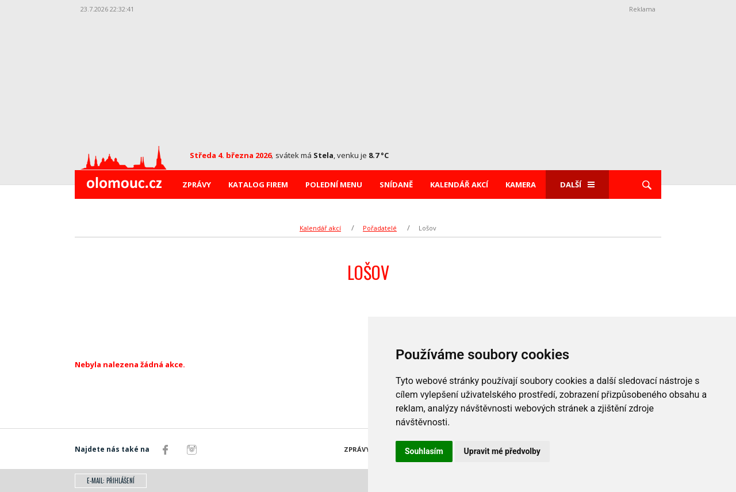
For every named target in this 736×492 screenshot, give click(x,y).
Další (577, 184)
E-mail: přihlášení (111, 480)
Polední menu (333, 184)
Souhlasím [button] (424, 451)
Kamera (520, 184)
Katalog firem (258, 184)
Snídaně (396, 184)
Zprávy (196, 184)
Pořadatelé (380, 228)
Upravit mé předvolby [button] (502, 451)
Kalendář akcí (459, 184)
